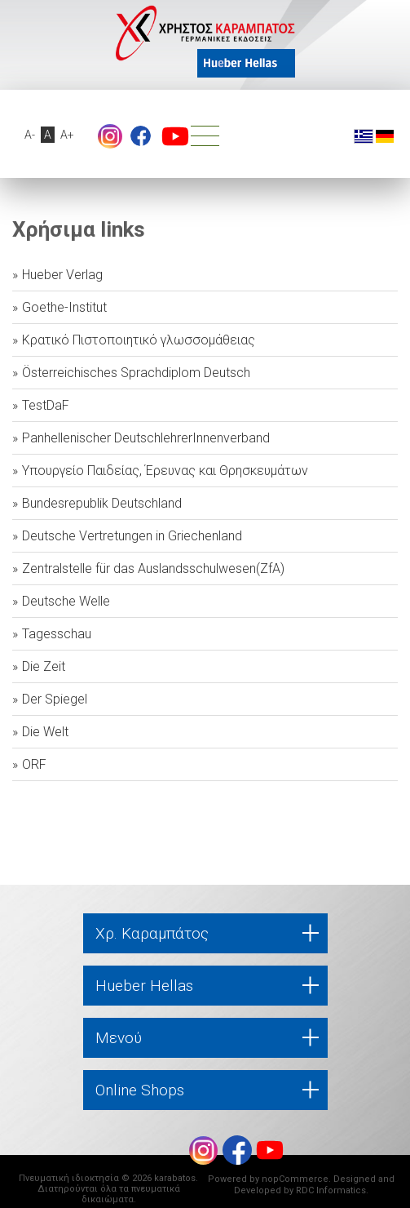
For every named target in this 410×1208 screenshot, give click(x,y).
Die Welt (45, 731)
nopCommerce (295, 1179)
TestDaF (45, 405)
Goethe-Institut (64, 307)
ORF (34, 764)
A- (29, 134)
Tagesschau (56, 634)
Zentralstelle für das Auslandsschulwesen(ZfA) (153, 568)
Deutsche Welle (66, 601)
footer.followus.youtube (175, 136)
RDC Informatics (331, 1190)
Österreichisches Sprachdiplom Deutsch (136, 372)
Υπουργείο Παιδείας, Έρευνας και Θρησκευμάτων (165, 470)
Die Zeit (43, 666)
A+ (67, 134)
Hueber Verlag (62, 274)
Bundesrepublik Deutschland (102, 503)
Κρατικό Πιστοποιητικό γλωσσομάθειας (138, 340)
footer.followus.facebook (140, 136)
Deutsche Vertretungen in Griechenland (132, 536)
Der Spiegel (54, 699)
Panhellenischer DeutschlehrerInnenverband (146, 438)
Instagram (110, 136)
